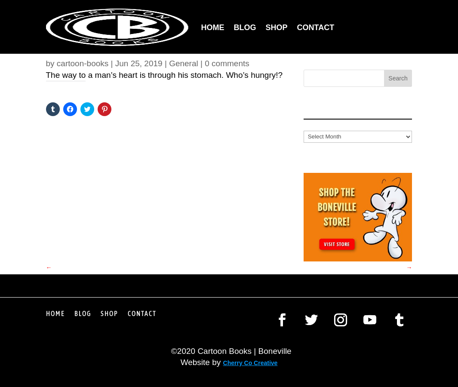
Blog (245, 27)
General (183, 63)
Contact (316, 27)
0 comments (227, 63)
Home (212, 27)
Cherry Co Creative (250, 362)
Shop (277, 27)
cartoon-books (82, 63)
